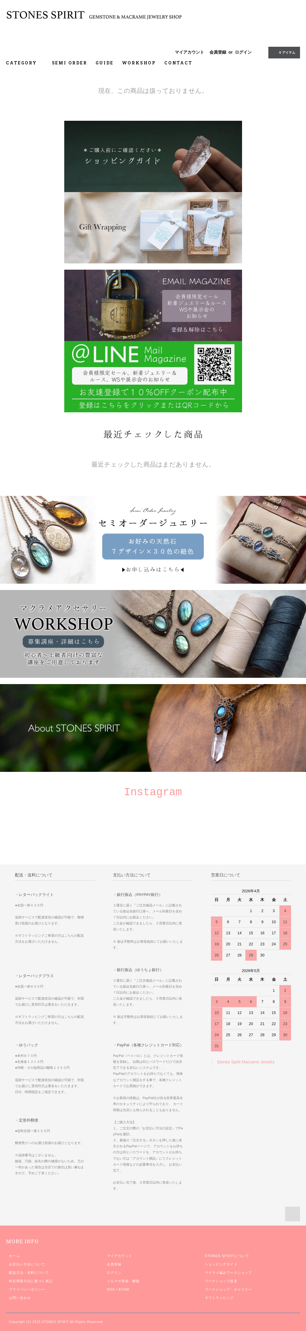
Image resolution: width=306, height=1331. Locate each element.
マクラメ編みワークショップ (228, 1272)
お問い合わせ (20, 1298)
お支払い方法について (27, 1264)
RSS (111, 1289)
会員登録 (217, 52)
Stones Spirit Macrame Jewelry (246, 1062)
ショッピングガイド (221, 1264)
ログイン (243, 52)
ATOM (123, 1289)
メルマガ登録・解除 (123, 1281)
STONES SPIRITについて (227, 1256)
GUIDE (105, 63)
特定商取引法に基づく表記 (30, 1281)
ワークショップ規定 (221, 1281)
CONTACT (178, 63)
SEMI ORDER (69, 63)
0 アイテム (283, 52)
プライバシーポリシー (27, 1289)
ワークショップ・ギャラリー (228, 1289)
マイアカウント (189, 52)
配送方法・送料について (29, 1272)
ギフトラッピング (219, 1298)
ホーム (14, 1256)
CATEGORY (24, 63)
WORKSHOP (139, 63)
